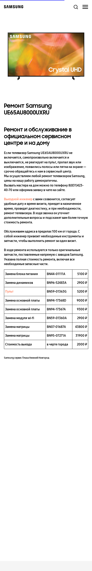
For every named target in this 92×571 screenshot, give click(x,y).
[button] (75, 6)
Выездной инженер (18, 199)
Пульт (9, 291)
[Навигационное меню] (85, 7)
